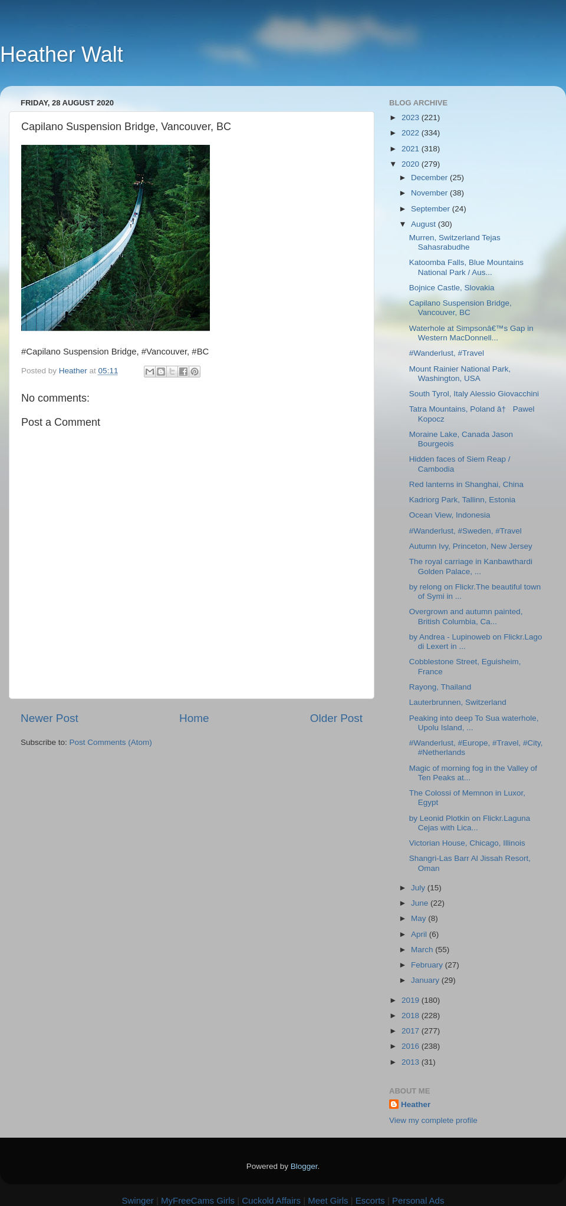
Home (194, 718)
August (424, 224)
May (419, 918)
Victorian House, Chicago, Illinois (467, 843)
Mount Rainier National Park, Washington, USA (460, 374)
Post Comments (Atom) (111, 742)
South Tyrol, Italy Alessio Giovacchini (474, 393)
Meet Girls (328, 1200)
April (420, 934)
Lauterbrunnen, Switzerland (457, 702)
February (428, 964)
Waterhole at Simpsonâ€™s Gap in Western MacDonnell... (471, 333)
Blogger (304, 1166)
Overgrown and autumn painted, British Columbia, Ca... (466, 616)
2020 (412, 164)
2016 (412, 1046)
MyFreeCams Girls (198, 1200)
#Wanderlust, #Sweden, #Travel (465, 530)
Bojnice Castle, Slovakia (452, 287)
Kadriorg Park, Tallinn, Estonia (462, 499)
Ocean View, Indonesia (450, 515)
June (420, 903)
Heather (415, 1104)
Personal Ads (418, 1200)
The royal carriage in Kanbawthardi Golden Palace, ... (470, 566)
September (431, 208)
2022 (412, 132)
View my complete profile (433, 1120)
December (430, 177)
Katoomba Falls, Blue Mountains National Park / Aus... (466, 267)
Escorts (370, 1200)
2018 (412, 1015)
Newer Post (49, 718)
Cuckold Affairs (271, 1200)
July (419, 887)
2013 (412, 1062)
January (426, 980)
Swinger (138, 1200)
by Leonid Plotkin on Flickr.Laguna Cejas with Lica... (470, 823)
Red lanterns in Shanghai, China (466, 484)
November (430, 192)
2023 (412, 117)
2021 (412, 148)
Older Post (336, 718)
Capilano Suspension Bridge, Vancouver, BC (460, 308)
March (423, 949)
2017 (412, 1030)
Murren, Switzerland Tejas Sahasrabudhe (455, 242)
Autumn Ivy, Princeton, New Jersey (470, 546)
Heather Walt (61, 54)
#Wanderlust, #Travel (446, 353)
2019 (412, 1000)
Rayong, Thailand (440, 686)
